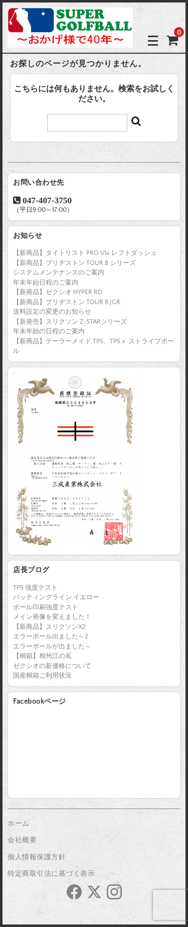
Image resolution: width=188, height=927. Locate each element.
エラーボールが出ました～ (52, 646)
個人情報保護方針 (37, 857)
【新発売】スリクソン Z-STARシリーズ (70, 321)
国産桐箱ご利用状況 (42, 675)
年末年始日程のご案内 (45, 282)
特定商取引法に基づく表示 (51, 874)
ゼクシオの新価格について (52, 666)
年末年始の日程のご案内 (49, 331)
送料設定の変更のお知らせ (52, 311)
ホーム (19, 824)
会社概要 (22, 840)
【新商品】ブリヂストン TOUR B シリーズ (74, 263)
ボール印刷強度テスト (45, 607)
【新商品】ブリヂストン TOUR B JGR (66, 302)
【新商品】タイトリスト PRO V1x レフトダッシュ (85, 252)
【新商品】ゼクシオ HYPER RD (57, 292)
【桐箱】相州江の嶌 (42, 655)
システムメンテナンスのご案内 (58, 272)
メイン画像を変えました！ (52, 616)
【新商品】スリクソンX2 (49, 626)
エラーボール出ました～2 (50, 636)
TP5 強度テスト (35, 587)
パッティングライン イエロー (56, 597)
